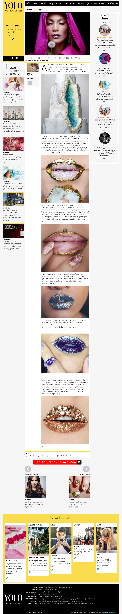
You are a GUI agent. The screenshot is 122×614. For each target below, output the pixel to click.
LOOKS (34, 590)
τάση (51, 456)
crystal (68, 456)
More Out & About (56, 596)
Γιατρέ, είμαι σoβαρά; (55, 592)
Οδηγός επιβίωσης (44, 599)
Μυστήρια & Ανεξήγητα (66, 601)
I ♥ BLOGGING (32, 603)
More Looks (53, 589)
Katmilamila (50, 603)
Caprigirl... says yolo (60, 603)
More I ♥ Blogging (79, 603)
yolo (27, 456)
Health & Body (46, 3)
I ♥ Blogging (112, 3)
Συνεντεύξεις (47, 594)
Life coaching (56, 587)
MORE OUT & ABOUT (105, 117)
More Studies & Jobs (92, 599)
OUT (104, 66)
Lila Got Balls (42, 603)
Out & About (69, 3)
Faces (58, 3)
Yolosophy (70, 603)
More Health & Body (68, 592)
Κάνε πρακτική (63, 599)
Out (40, 596)
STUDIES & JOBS (31, 599)
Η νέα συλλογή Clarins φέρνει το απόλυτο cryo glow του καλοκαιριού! (105, 96)
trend (55, 456)
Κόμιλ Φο (29, 75)
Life (28, 3)
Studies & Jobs (85, 3)
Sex (50, 587)
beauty (32, 456)
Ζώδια (41, 601)
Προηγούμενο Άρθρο (31, 474)
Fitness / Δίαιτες (43, 592)
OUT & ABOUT (32, 596)
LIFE (35, 587)
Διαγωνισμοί (64, 587)
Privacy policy (31, 612)
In (42, 596)
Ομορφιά (39, 10)
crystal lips (62, 456)
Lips (47, 456)
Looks (34, 3)
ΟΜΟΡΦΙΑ (105, 91)
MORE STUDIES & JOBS (105, 37)
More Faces (55, 594)
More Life (71, 587)
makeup (42, 456)
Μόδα (40, 589)
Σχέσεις (46, 587)
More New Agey (78, 601)
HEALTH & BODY (31, 592)
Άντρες (41, 587)
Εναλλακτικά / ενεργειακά (50, 601)
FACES (35, 594)
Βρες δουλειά (55, 599)
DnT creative (92, 612)
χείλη (37, 456)
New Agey (99, 3)
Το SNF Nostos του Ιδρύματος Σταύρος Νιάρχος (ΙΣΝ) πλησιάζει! (104, 70)
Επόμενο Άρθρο (85, 474)
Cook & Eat (47, 596)
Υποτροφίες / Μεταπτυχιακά (77, 599)
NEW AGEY (33, 601)
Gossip (41, 594)
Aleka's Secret (89, 603)
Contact (39, 612)
